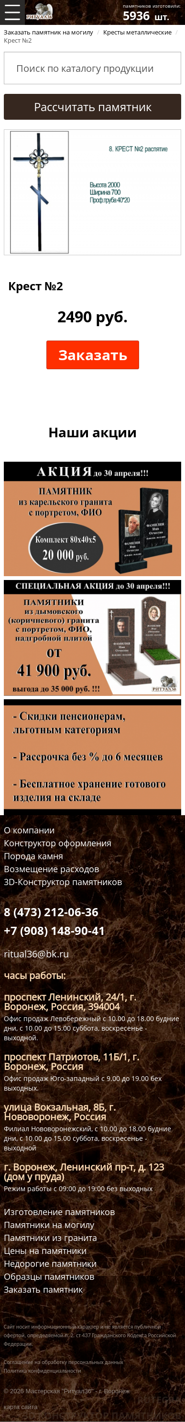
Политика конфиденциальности (42, 1370)
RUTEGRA (159, 1399)
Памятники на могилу (49, 1225)
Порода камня (33, 856)
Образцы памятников (49, 1277)
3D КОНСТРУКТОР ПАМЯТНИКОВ (102, 1415)
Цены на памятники (45, 1251)
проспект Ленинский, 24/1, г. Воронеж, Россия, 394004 (70, 1001)
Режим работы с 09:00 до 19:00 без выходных (78, 1188)
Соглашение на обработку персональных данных (63, 1362)
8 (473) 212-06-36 (51, 912)
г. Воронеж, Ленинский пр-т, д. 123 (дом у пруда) (84, 1171)
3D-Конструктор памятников (63, 882)
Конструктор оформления (57, 843)
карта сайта (21, 1407)
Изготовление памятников (59, 1212)
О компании (29, 830)
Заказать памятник (43, 1289)
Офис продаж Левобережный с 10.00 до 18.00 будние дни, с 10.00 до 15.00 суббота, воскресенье (91, 1023)
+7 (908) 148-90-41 (54, 930)
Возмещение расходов (51, 869)
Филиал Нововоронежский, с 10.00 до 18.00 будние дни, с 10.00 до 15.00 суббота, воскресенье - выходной (87, 1138)
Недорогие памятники (50, 1264)
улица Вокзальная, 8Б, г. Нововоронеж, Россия (60, 1112)
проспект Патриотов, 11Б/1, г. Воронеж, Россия (71, 1061)
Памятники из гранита (50, 1238)
